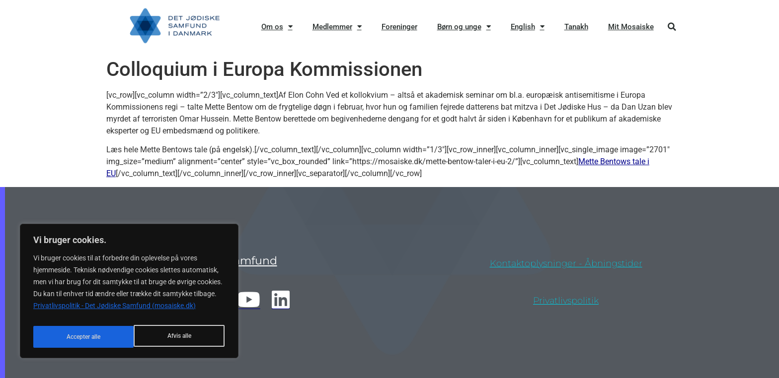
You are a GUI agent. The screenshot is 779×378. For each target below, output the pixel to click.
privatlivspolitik (566, 300)
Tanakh (576, 26)
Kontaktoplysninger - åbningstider (566, 263)
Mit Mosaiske (631, 26)
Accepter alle (175, 337)
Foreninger (399, 26)
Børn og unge (464, 26)
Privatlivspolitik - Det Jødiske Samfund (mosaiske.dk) (114, 312)
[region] (129, 294)
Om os (277, 26)
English (528, 26)
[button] (672, 26)
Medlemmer (337, 26)
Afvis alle (77, 337)
